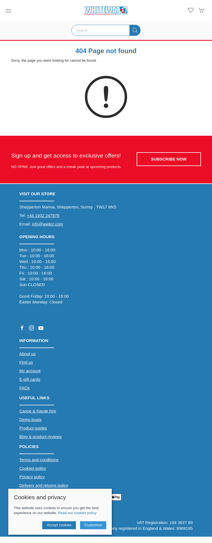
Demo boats (30, 419)
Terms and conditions (39, 459)
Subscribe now (169, 159)
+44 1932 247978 (43, 215)
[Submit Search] (135, 30)
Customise (93, 525)
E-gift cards (29, 379)
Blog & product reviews (40, 436)
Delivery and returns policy (43, 485)
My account (30, 370)
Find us (26, 362)
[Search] (106, 30)
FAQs (24, 387)
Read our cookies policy (77, 513)
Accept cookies (59, 525)
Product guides (33, 428)
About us (27, 353)
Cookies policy (32, 468)
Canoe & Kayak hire (37, 411)
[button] (8, 11)
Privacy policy (32, 476)
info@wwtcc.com (47, 224)
